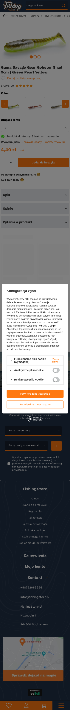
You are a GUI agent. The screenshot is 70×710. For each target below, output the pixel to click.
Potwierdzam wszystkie (35, 393)
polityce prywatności (32, 319)
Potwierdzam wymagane (35, 404)
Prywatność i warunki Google (40, 325)
